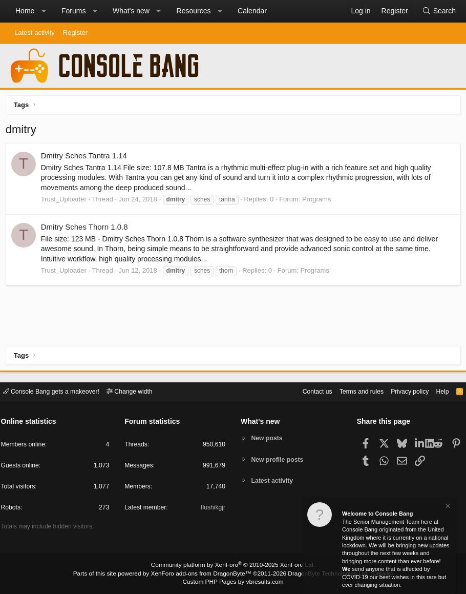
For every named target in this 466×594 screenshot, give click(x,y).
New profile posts (279, 459)
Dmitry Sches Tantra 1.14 (86, 158)
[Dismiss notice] (447, 507)
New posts (268, 438)
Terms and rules (350, 391)
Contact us (304, 391)
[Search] (439, 11)
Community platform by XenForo (233, 566)
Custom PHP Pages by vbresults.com (233, 582)
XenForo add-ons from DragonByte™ (203, 574)
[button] (43, 11)
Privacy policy (402, 391)
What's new (131, 11)
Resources (194, 11)
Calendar (252, 11)
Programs (318, 201)
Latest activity (34, 32)
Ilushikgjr (212, 509)
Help (437, 391)
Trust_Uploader (66, 201)
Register (75, 32)
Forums (73, 11)
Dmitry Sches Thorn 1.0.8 (86, 229)
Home (24, 11)
